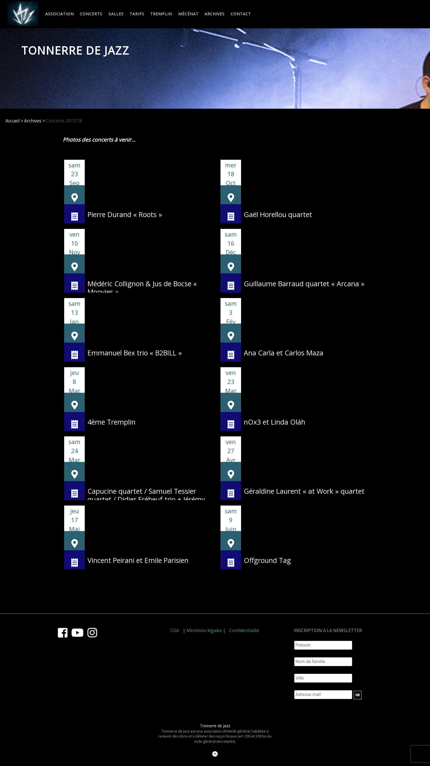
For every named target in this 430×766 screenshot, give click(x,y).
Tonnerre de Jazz (75, 50)
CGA (175, 630)
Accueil (12, 121)
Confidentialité (244, 630)
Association (59, 14)
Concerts (91, 14)
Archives (215, 14)
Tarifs (137, 14)
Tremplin (161, 14)
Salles (116, 14)
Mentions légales (204, 630)
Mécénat (188, 14)
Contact (241, 14)
